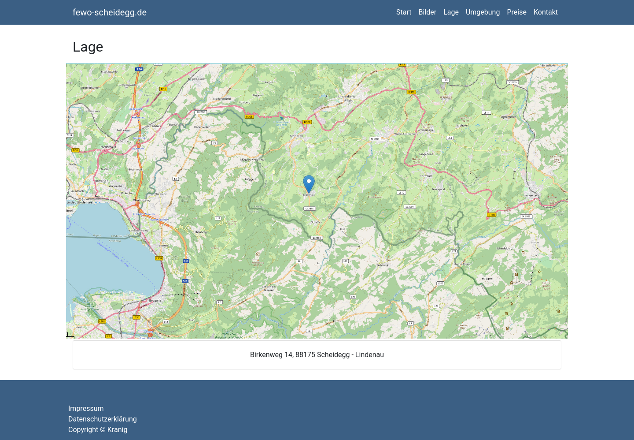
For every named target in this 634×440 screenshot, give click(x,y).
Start (403, 12)
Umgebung (483, 12)
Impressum (86, 408)
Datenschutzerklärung (102, 419)
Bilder (427, 12)
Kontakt (546, 12)
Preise (516, 12)
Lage (451, 12)
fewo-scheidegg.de (110, 12)
